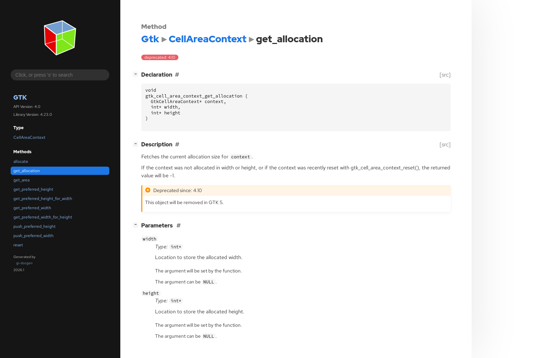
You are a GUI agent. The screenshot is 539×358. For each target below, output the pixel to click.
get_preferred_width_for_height (42, 217)
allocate (20, 161)
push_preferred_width (33, 235)
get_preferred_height (33, 189)
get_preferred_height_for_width (42, 198)
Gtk (20, 97)
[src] (445, 74)
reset (18, 245)
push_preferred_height (34, 226)
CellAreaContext (29, 137)
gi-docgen (24, 263)
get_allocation (26, 171)
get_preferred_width (32, 208)
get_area (21, 180)
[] (137, 74)
